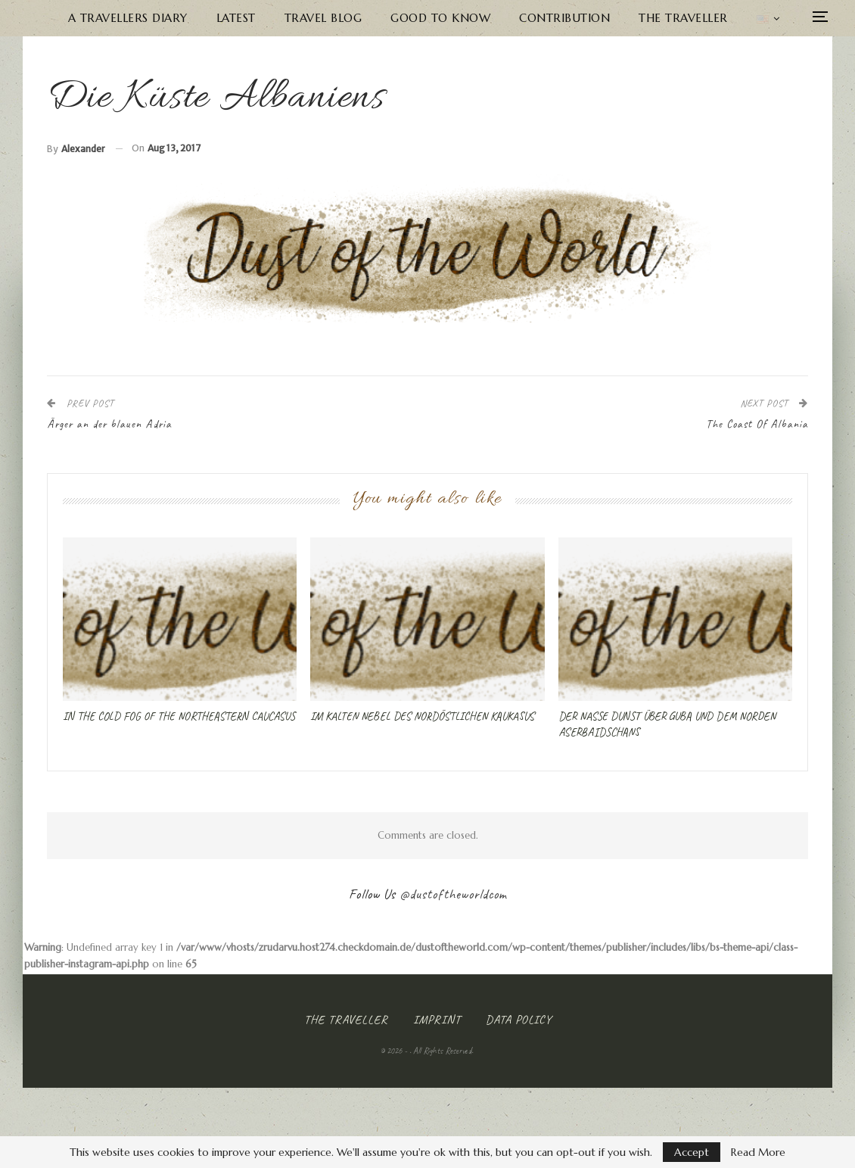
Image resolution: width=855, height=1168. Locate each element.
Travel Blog (323, 18)
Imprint (437, 1019)
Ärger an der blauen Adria (109, 424)
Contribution (564, 18)
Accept (691, 1152)
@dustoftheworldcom (453, 894)
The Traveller (683, 18)
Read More (758, 1152)
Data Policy (519, 1019)
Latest (236, 18)
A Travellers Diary (128, 18)
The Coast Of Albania (757, 424)
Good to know (440, 18)
